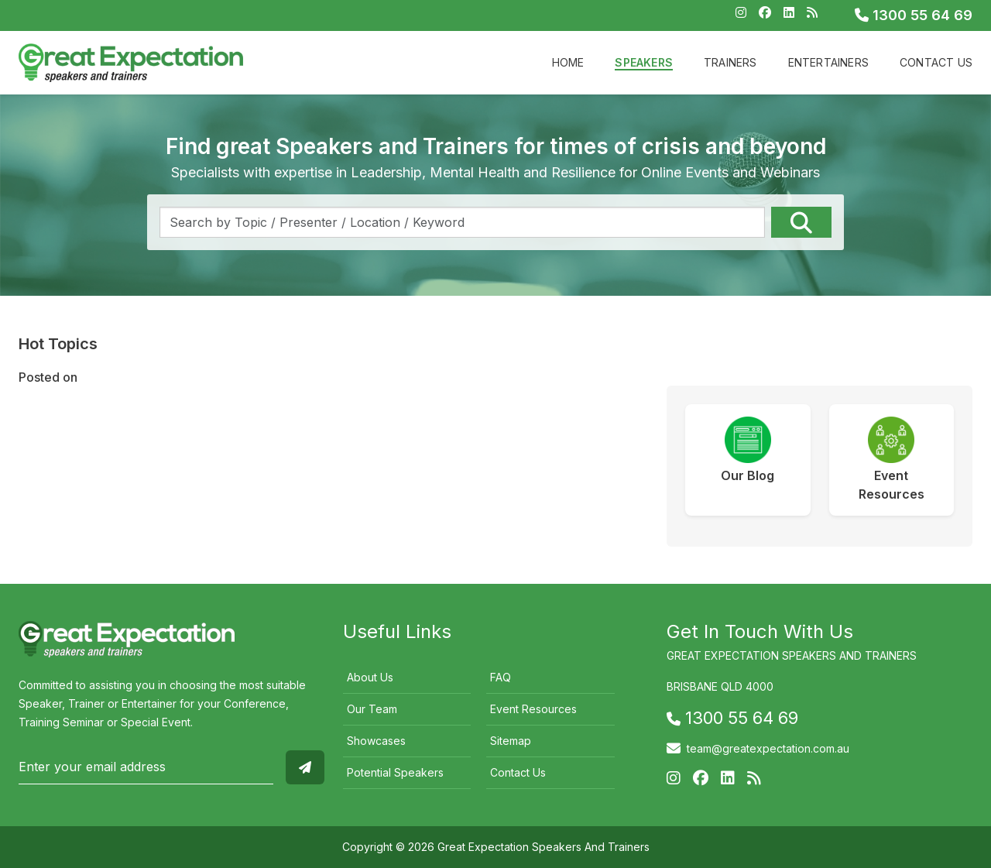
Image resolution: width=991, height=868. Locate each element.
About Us (370, 677)
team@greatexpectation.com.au (768, 748)
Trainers (730, 62)
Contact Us (936, 62)
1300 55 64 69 (913, 15)
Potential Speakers (395, 772)
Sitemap (510, 740)
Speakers (644, 62)
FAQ (500, 677)
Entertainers (828, 62)
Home (568, 62)
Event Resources (533, 708)
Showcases (376, 740)
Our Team (372, 708)
